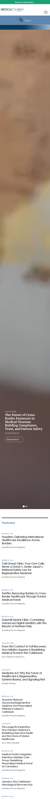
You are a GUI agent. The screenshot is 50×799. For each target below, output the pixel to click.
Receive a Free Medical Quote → (25, 2)
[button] (46, 13)
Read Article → (14, 439)
